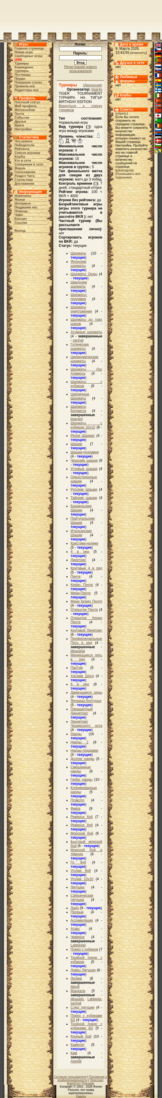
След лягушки (82, 1007)
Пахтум (76, 668)
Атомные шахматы (86, 332)
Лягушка (77, 887)
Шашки (76, 444)
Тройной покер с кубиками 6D (86, 1026)
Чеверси (77, 937)
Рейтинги (22, 149)
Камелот (77, 1045)
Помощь (21, 211)
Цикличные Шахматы (79, 396)
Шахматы (78, 253)
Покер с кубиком (84, 949)
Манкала (77, 991)
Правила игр (25, 86)
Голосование (25, 172)
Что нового (24, 141)
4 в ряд (79, 552)
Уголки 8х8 (80, 871)
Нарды (75, 734)
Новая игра (24, 52)
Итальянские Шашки (81, 533)
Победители (24, 145)
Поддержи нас (26, 207)
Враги (19, 125)
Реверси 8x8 (81, 825)
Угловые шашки (83, 469)
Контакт (21, 218)
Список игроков (27, 152)
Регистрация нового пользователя (80, 69)
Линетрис (78, 560)
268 (18, 59)
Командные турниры (24, 69)
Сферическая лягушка (81, 897)
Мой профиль (26, 106)
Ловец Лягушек (83, 970)
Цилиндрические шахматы (84, 359)
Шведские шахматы (78, 284)
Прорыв (77, 912)
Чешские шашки (84, 460)
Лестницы (23, 74)
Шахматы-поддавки (78, 297)
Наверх (81, 1096)
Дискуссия (92, 85)
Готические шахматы (79, 346)
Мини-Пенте (80, 593)
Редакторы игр (27, 90)
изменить (138, 52)
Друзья (20, 121)
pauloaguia (124, 170)
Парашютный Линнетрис (81, 711)
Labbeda (77, 945)
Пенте (75, 576)
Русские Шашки (83, 489)
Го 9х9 (78, 862)
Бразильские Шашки (81, 508)
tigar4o (97, 89)
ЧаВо (19, 215)
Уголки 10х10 (81, 879)
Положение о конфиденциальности (82, 1078)
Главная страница (29, 48)
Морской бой (81, 833)
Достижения (24, 183)
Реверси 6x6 (81, 817)
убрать (121, 113)
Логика (76, 978)
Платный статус (28, 102)
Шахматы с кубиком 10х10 (86, 425)
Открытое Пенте (84, 610)
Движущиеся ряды (86, 692)
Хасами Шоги (82, 676)
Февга (75, 808)
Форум (20, 168)
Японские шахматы (78, 264)
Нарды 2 (79, 742)
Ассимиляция (81, 920)
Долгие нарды (82, 759)
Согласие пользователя (70, 1076)
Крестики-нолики (84, 543)
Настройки (23, 129)
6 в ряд (79, 684)
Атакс (75, 929)
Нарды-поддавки (84, 750)
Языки (20, 199)
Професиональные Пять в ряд (86, 641)
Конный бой (80, 1036)
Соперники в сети (29, 164)
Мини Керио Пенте (86, 601)
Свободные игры (28, 56)
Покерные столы (28, 82)
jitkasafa (77, 651)
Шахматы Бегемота (78, 409)
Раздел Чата (24, 176)
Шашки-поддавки (84, 452)
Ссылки (21, 222)
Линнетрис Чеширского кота (86, 723)
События (22, 117)
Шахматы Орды (83, 274)
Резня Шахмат (82, 436)
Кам (73, 1053)
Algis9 (75, 1061)
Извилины (23, 195)
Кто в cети (23, 160)
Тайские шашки (83, 498)
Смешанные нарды (80, 769)
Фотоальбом (25, 110)
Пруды (20, 78)
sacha (77, 340)
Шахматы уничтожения (81, 309)
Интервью (23, 203)
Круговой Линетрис (86, 630)
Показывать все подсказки (128, 175)
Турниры (22, 63)
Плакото (77, 800)
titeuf (74, 987)
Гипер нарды (81, 779)
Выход (20, 230)
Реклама (88, 1083)
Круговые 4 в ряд (86, 568)
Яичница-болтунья (85, 701)
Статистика (24, 179)
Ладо (74, 908)
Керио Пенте (81, 585)
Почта (19, 113)
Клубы (20, 156)
